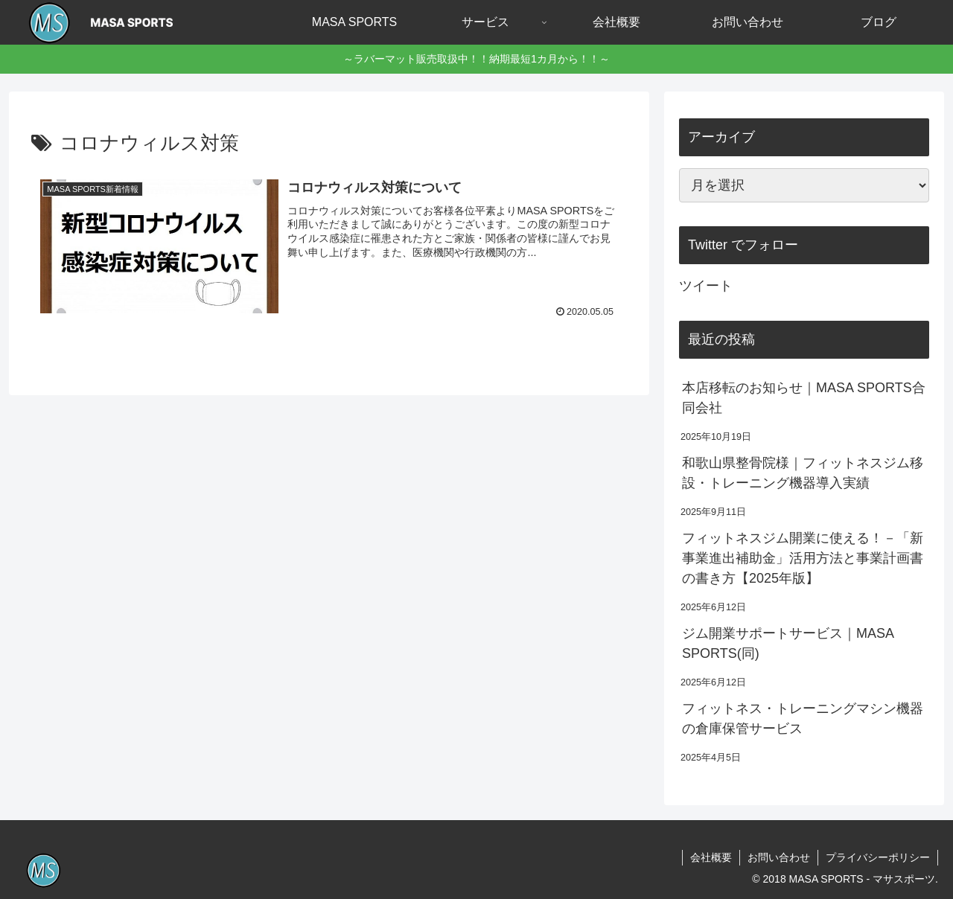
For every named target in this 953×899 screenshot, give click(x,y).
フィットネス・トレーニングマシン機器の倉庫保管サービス (802, 718)
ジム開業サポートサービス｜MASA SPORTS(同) (787, 643)
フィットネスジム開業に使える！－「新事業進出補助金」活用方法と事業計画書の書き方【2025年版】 (802, 558)
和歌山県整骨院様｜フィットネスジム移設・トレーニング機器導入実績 (802, 472)
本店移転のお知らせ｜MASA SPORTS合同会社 (803, 397)
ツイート (706, 285)
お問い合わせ (779, 857)
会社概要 (711, 857)
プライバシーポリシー (878, 857)
